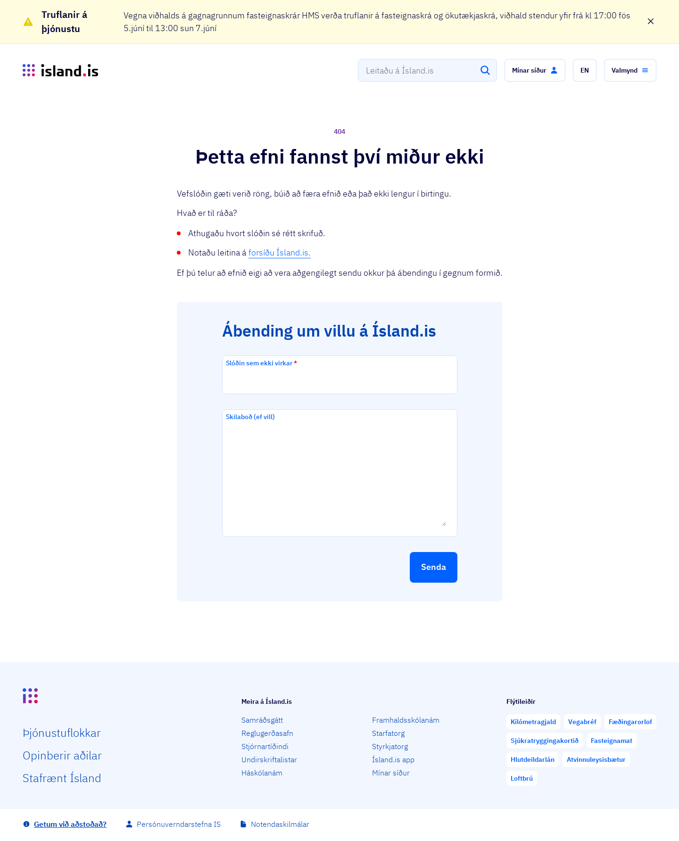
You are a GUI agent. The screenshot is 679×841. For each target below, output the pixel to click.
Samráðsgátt (262, 720)
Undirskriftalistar (269, 759)
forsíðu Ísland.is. (279, 252)
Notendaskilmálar (280, 824)
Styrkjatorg (390, 746)
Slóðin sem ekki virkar (261, 363)
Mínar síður (391, 772)
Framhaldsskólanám (405, 720)
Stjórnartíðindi (265, 746)
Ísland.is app (393, 759)
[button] (535, 70)
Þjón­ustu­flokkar (62, 732)
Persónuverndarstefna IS (179, 824)
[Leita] (485, 70)
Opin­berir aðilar (62, 755)
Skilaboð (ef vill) (250, 416)
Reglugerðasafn (267, 733)
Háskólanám (261, 772)
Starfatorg (388, 733)
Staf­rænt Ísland (62, 777)
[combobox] (427, 70)
